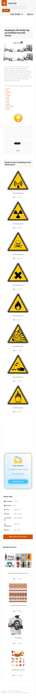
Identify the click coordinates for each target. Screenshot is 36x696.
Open (7, 101)
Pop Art (8, 109)
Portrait (8, 108)
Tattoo (7, 97)
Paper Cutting (10, 106)
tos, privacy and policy (21, 692)
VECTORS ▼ (16, 14)
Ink (6, 90)
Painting (8, 95)
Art (26, 86)
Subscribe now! (18, 481)
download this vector (18, 537)
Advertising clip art (18, 193)
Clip (15, 530)
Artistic (8, 88)
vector (12, 3)
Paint (7, 94)
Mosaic (8, 102)
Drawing (8, 92)
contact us (11, 692)
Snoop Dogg (18, 637)
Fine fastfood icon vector (18, 669)
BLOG (30, 14)
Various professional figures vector (18, 573)
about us (4, 692)
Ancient (8, 104)
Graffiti (8, 99)
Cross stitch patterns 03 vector (18, 605)
